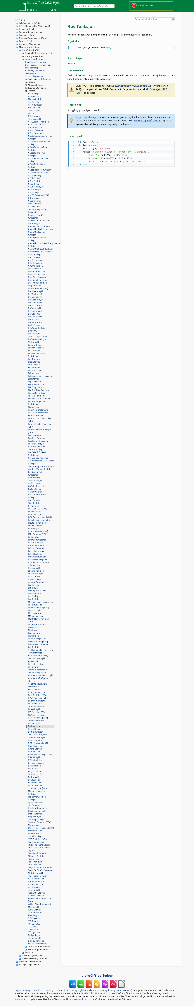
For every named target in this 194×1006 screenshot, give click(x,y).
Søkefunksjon (34, 765)
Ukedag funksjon (36, 895)
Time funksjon (34, 503)
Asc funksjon (34, 102)
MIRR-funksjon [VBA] (38, 607)
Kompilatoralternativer (35, 62)
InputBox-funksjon (37, 522)
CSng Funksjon (35, 254)
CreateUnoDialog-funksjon (40, 229)
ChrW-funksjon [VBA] (38, 195)
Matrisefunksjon (35, 99)
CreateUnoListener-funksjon (37, 233)
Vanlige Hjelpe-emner (29, 964)
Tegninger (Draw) (27, 35)
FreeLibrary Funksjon (38, 441)
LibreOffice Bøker (97, 975)
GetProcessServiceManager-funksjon (41, 462)
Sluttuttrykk (33, 342)
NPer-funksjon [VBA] (38, 638)
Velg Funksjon (34, 189)
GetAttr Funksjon (36, 449)
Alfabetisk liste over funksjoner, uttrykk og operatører (35, 88)
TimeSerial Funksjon (37, 853)
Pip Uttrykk (33, 113)
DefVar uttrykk (35, 322)
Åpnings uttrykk (35, 661)
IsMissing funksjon (37, 551)
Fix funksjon (33, 407)
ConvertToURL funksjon (39, 220)
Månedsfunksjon (35, 616)
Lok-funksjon (34, 593)
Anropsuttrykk (34, 119)
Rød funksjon (34, 726)
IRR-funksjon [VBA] (37, 534)
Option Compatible (37, 209)
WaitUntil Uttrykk (36, 892)
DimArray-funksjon (37, 328)
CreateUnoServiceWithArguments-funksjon (41, 244)
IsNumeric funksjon (37, 556)
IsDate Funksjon (35, 542)
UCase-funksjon (35, 884)
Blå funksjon (34, 116)
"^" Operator (34, 932)
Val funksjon (34, 887)
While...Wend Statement (39, 904)
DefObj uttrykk (35, 313)
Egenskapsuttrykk (36, 703)
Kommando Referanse (35, 59)
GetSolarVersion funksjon (40, 469)
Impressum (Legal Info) (26, 990)
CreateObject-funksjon (39, 226)
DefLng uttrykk (35, 311)
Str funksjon (33, 825)
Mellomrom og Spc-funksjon (37, 792)
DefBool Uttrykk (36, 294)
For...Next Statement (38, 409)
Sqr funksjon (34, 805)
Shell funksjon (34, 782)
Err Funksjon (34, 367)
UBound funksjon (36, 881)
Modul (31, 9)
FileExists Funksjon (37, 393)
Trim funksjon (34, 864)
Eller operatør (34, 689)
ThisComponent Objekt (39, 844)
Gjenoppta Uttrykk (36, 737)
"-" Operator (34, 918)
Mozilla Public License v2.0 (94, 993)
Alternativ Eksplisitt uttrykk (40, 675)
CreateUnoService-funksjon (37, 239)
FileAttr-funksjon (36, 384)
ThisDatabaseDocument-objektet (39, 849)
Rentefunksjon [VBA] (38, 717)
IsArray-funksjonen (37, 539)
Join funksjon (34, 565)
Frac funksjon (34, 435)
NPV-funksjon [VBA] (38, 641)
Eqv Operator (34, 359)
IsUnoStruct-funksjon (38, 562)
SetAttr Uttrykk (35, 774)
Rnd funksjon (34, 751)
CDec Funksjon (35, 181)
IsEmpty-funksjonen (37, 545)
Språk (53, 9)
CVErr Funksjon (35, 265)
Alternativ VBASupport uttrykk (38, 679)
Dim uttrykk (33, 330)
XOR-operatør (35, 912)
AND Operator (35, 96)
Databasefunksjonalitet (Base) (33, 38)
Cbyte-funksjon (35, 130)
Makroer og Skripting (29, 47)
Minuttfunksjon (35, 604)
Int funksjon (33, 528)
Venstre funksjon (36, 582)
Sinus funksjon (35, 785)
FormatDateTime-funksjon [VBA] (40, 420)
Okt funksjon (34, 647)
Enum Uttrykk (34, 344)
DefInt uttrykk (34, 308)
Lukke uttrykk (34, 203)
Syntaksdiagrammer (34, 76)
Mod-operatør (34, 613)
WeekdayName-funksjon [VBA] (39, 900)
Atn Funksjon (34, 107)
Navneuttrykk (34, 627)
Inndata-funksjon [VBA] (39, 520)
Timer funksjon (35, 861)
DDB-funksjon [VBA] (38, 288)
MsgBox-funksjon (36, 624)
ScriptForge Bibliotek (38, 949)
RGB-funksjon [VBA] (38, 743)
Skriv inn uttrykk (35, 873)
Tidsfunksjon (34, 859)
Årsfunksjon (33, 915)
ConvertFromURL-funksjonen (37, 216)
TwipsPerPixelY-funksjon (40, 870)
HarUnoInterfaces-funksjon (37, 496)
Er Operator (33, 537)
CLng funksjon (34, 200)
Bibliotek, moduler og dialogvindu (35, 72)
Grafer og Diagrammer (29, 44)
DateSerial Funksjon (37, 280)
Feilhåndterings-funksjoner (41, 376)
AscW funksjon (35, 104)
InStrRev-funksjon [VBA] (40, 517)
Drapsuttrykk (34, 568)
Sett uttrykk (33, 777)
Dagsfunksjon (34, 285)
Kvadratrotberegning (37, 808)
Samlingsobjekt (35, 206)
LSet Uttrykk (34, 576)
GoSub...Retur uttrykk (38, 486)
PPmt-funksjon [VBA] (38, 698)
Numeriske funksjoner (38, 644)
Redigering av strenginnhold (34, 936)
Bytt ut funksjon (35, 731)
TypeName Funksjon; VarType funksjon (38, 877)
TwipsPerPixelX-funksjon (40, 867)
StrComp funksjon (36, 819)
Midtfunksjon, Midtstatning (40, 602)
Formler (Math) (26, 41)
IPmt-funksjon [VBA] (38, 531)
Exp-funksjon (34, 381)
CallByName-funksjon (38, 121)
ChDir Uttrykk (34, 184)
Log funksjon (34, 599)
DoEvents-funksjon (37, 339)
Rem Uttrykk (34, 729)
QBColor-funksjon (37, 714)
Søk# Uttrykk (34, 768)
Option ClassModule (37, 669)
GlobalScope (34, 110)
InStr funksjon (34, 514)
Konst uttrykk (34, 212)
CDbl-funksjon (35, 178)
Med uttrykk (33, 907)
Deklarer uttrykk (35, 291)
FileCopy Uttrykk (36, 387)
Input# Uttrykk (35, 525)
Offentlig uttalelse (36, 706)
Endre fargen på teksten (147, 120)
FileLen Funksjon (36, 395)
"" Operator (33, 929)
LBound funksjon (36, 570)
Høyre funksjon (35, 746)
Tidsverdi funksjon (36, 856)
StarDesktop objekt (37, 811)
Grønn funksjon (35, 491)
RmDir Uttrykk (35, 748)
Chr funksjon (34, 192)
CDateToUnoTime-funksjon (37, 154)
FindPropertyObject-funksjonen (38, 403)
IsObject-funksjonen (37, 559)
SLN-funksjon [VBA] (38, 788)
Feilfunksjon (33, 373)
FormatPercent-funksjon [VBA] (39, 431)
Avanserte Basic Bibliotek (39, 946)
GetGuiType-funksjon (38, 457)
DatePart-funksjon (37, 277)
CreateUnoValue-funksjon (40, 251)
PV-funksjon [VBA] (37, 712)
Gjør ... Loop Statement (39, 336)
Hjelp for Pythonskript (32, 955)
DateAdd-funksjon (37, 271)
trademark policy (81, 999)
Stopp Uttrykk (34, 816)
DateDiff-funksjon (37, 274)
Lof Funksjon (34, 596)
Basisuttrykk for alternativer (35, 665)
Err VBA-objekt (35, 370)
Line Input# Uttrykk (37, 590)
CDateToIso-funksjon (38, 172)
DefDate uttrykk (35, 299)
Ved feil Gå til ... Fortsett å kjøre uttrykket (40, 651)
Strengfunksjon (35, 830)
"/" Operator (33, 926)
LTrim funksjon (35, 579)
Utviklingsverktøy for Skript (35, 958)
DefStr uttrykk (35, 319)
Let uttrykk (33, 587)
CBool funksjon (35, 127)
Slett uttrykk (34, 361)
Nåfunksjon (33, 635)
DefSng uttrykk (35, 316)
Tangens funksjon (36, 842)
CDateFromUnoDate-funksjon (38, 160)
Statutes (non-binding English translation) (75, 990)
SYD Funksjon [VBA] (37, 839)
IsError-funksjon (36, 548)
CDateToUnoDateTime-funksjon (39, 143)
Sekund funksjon (36, 762)
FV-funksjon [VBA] (37, 446)
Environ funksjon (36, 347)
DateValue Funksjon (37, 282)
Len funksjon (34, 585)
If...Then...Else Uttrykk (38, 508)
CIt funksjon (34, 198)
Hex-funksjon (34, 500)
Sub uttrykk (33, 833)
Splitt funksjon (35, 802)
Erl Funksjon (34, 364)
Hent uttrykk (34, 477)
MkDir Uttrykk (34, 610)
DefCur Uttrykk (35, 296)
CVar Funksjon (35, 263)
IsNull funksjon (35, 553)
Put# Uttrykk (34, 709)
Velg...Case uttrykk (37, 124)
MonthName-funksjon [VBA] (38, 620)
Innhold (19, 19)
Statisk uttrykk (35, 813)
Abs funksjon (34, 93)
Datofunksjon (34, 268)
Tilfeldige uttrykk (36, 720)
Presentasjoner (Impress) (31, 32)
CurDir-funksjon (36, 260)
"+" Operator (34, 923)
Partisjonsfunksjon (36, 692)
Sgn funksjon (34, 779)
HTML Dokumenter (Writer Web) (34, 26)
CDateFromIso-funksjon (39, 169)
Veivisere (29, 952)
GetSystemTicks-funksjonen (36, 473)
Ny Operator (34, 630)
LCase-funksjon (35, 573)
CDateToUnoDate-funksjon (37, 165)
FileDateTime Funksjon (38, 390)
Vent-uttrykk (34, 890)
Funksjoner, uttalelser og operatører (38, 81)
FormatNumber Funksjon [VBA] (39, 425)
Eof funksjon (34, 350)
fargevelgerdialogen (86, 116)
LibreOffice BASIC (30, 50)
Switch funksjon (35, 836)
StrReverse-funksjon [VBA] (41, 827)
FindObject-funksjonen (39, 398)
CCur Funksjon (35, 133)
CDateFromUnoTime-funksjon (38, 148)
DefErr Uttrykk (35, 305)
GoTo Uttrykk (34, 489)
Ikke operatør (34, 633)
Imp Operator (34, 511)
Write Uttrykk (34, 909)
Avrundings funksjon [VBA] (40, 754)
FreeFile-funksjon (36, 438)
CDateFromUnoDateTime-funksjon (40, 137)
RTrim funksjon (35, 760)
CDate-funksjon (35, 175)
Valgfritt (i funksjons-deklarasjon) (38, 685)
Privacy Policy (46, 990)
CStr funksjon (34, 257)
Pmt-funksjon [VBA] (37, 695)
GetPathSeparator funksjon (41, 466)
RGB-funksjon (35, 740)
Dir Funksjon (34, 333)
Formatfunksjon (35, 415)
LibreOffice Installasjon (30, 961)
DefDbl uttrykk (35, 302)
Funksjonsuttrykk (36, 443)
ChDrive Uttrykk (35, 186)
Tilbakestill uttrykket (37, 734)
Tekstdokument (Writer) (30, 23)
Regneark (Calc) (26, 29)
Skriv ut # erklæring (37, 700)
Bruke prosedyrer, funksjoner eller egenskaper (38, 66)
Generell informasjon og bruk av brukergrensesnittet (37, 55)
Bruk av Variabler (36, 940)
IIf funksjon (33, 505)
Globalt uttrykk (35, 480)
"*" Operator (34, 921)
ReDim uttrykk (34, 723)
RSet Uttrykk (34, 757)
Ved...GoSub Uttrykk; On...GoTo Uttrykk (38, 657)
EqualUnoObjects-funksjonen (37, 355)
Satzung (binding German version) (115, 990)
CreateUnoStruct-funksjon (40, 248)
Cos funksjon (34, 223)
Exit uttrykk (33, 378)
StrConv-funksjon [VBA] (39, 822)
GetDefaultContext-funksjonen (37, 453)
